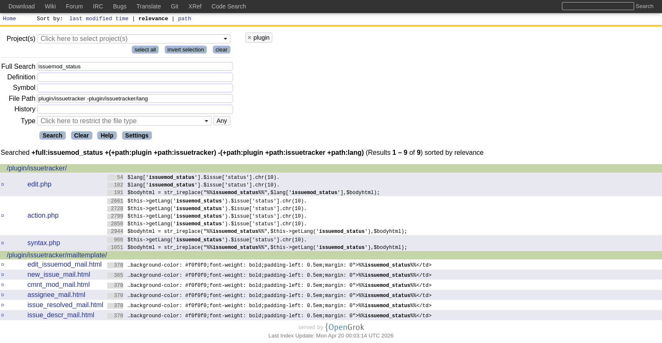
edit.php (39, 185)
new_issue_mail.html (58, 275)
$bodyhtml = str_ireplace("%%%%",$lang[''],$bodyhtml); (243, 193)
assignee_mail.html (56, 296)
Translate (148, 6)
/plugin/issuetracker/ (37, 169)
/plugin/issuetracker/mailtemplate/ (57, 256)
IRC (98, 6)
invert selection (186, 51)
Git (175, 6)
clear (222, 51)
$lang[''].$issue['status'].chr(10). (193, 178)
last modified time (99, 19)
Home (9, 19)
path (184, 19)
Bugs (120, 6)
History (24, 110)
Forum (74, 6)
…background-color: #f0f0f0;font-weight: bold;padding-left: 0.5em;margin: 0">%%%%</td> (269, 266)
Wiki (50, 6)
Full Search (18, 67)
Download (21, 6)
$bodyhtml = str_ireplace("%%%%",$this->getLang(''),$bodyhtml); (257, 232)
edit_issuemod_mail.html (64, 265)
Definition (21, 78)
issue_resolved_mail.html (65, 306)
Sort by (48, 19)
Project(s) (20, 39)
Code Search (229, 6)
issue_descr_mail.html (60, 316)
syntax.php (43, 244)
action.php (43, 216)
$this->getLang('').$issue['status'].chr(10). (207, 201)
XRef (194, 6)
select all (145, 51)
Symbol (24, 89)
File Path (22, 99)
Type (28, 122)
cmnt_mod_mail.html (58, 285)
